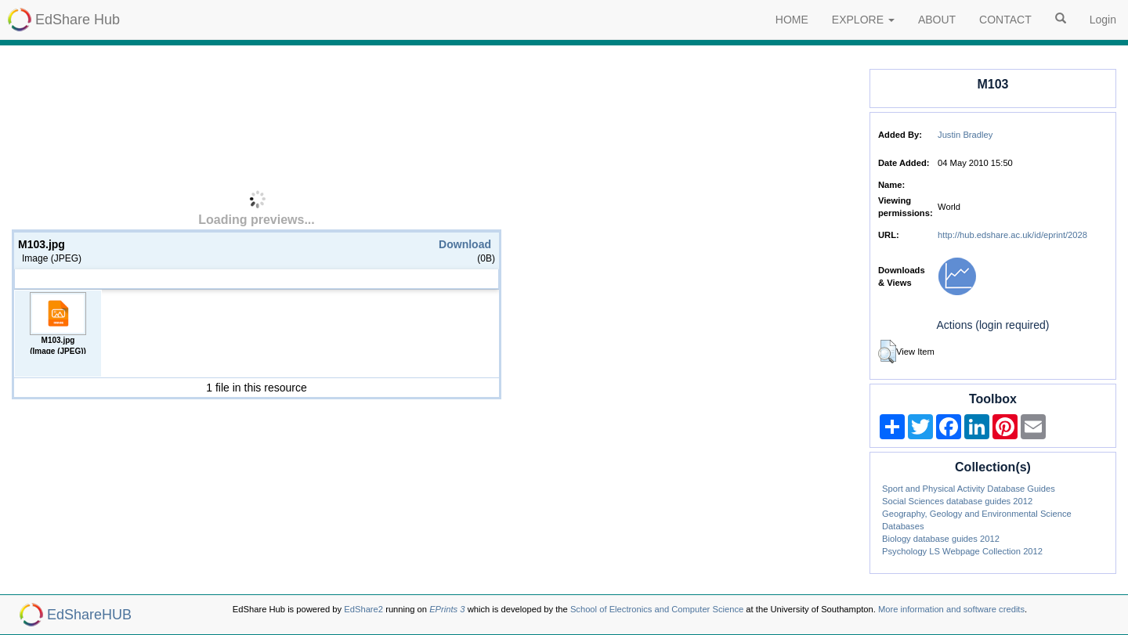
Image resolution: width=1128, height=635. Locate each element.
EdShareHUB (89, 614)
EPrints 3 (447, 609)
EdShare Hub (77, 19)
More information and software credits (951, 609)
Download (465, 244)
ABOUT (937, 19)
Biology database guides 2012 (941, 538)
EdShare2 (363, 609)
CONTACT (1005, 19)
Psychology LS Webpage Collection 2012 (962, 551)
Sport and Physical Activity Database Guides (968, 488)
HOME (792, 19)
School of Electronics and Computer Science (656, 609)
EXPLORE (863, 19)
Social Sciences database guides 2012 (957, 501)
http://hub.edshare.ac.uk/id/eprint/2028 (1012, 235)
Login (1103, 19)
